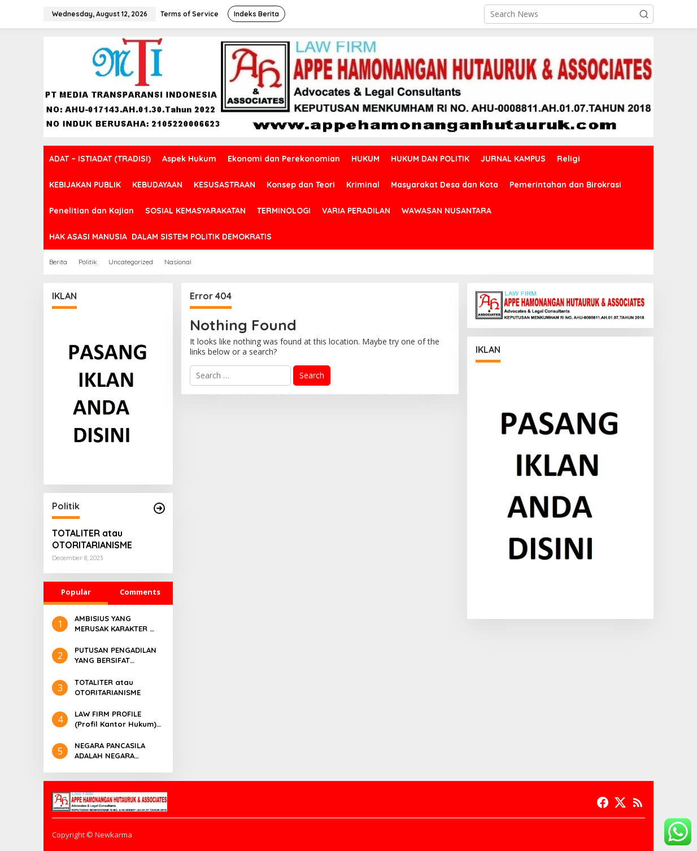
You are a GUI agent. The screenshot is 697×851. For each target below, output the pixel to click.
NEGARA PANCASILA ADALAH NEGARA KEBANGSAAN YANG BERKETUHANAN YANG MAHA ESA (115, 751)
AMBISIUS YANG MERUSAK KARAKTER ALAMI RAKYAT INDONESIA (112, 624)
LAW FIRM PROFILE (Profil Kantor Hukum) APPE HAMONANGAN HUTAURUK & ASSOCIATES (115, 719)
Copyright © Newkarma (92, 835)
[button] (644, 14)
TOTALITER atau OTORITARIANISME (92, 539)
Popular (76, 592)
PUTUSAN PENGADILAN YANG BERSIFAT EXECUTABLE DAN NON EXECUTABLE (116, 655)
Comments (140, 592)
